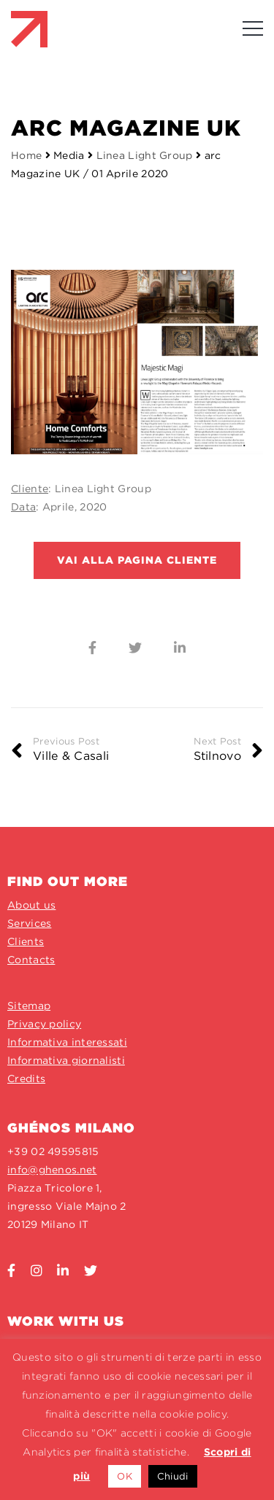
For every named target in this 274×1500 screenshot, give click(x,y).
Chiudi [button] (173, 1476)
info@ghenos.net (52, 1169)
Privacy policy (44, 1024)
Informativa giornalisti (66, 1060)
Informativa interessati (67, 1042)
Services (29, 923)
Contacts (31, 959)
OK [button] (124, 1476)
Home (26, 155)
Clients (25, 941)
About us (31, 905)
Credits (26, 1078)
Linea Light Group (146, 155)
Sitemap (28, 1005)
